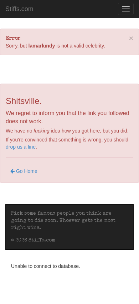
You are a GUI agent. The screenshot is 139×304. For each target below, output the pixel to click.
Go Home (23, 171)
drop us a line (21, 147)
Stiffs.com (19, 9)
